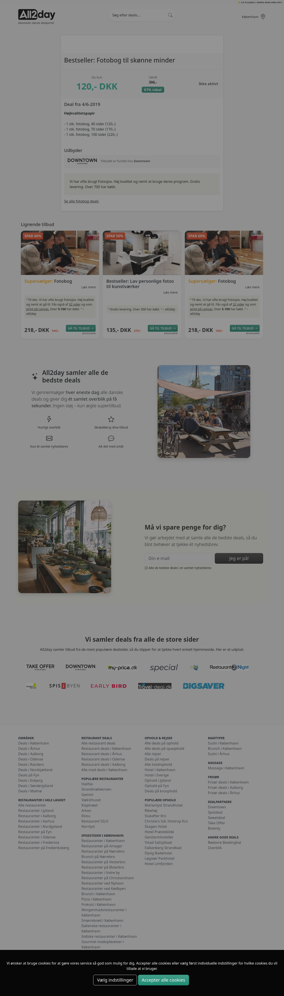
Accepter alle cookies (163, 980)
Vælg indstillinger (115, 980)
